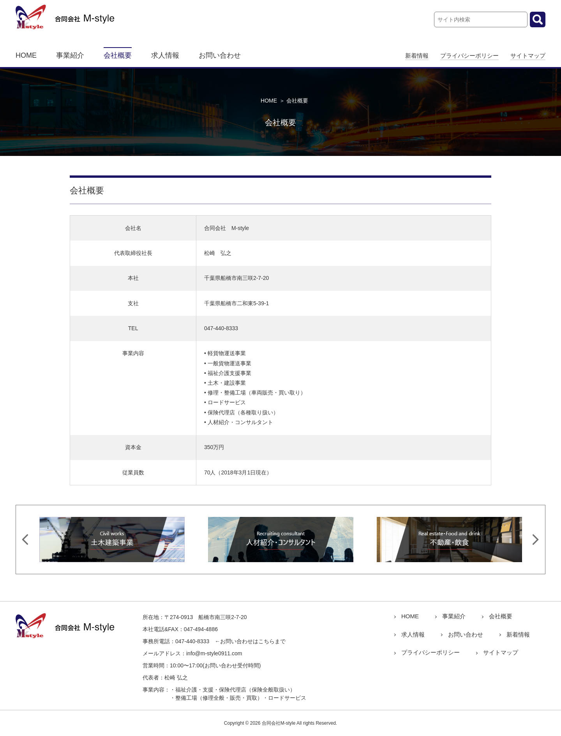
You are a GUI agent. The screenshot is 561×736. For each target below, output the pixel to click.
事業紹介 (70, 55)
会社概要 (118, 55)
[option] (112, 539)
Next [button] (535, 539)
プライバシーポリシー (469, 55)
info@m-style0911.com (214, 653)
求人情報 (165, 55)
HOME (26, 55)
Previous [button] (25, 539)
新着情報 (417, 55)
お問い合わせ (220, 55)
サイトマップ (527, 55)
